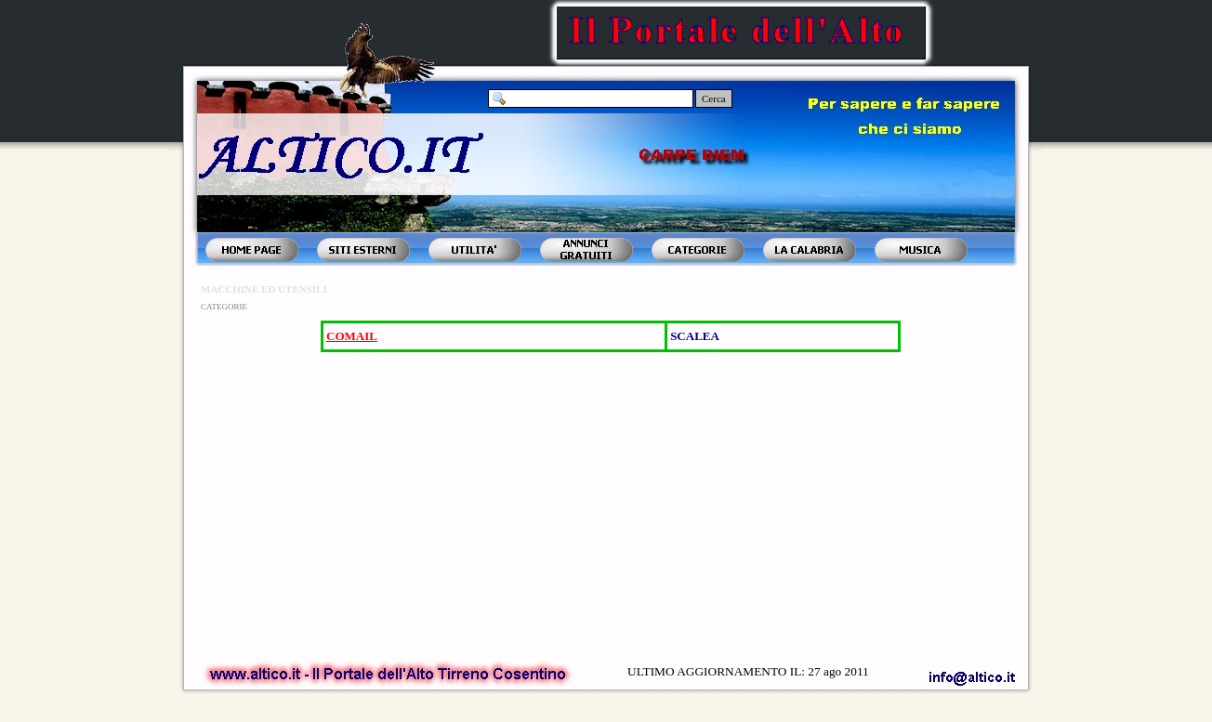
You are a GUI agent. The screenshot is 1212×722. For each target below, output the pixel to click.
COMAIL (351, 336)
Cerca (714, 98)
